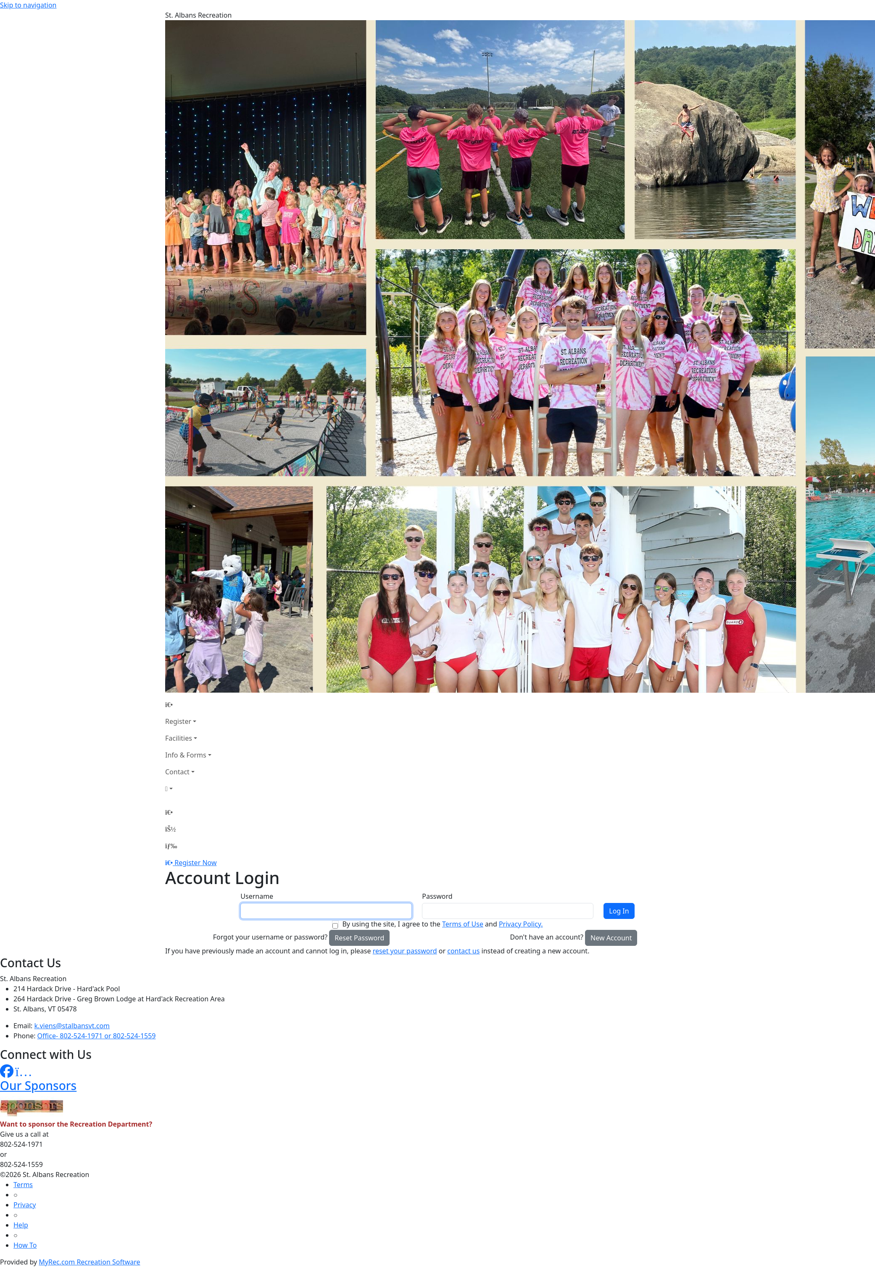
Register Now (195, 862)
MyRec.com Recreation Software (89, 1262)
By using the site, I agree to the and (442, 924)
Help (20, 1225)
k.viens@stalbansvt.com (72, 1025)
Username (256, 896)
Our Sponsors (38, 1085)
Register (178, 721)
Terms (23, 1184)
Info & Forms (185, 755)
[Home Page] (188, 704)
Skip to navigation (28, 5)
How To (25, 1245)
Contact (177, 771)
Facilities (178, 738)
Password (437, 896)
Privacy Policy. (521, 924)
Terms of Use (462, 924)
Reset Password (359, 937)
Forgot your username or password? (270, 937)
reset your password (405, 951)
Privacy (24, 1204)
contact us (463, 951)
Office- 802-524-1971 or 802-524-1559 (96, 1035)
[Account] (188, 788)
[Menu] (171, 845)
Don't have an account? (546, 937)
